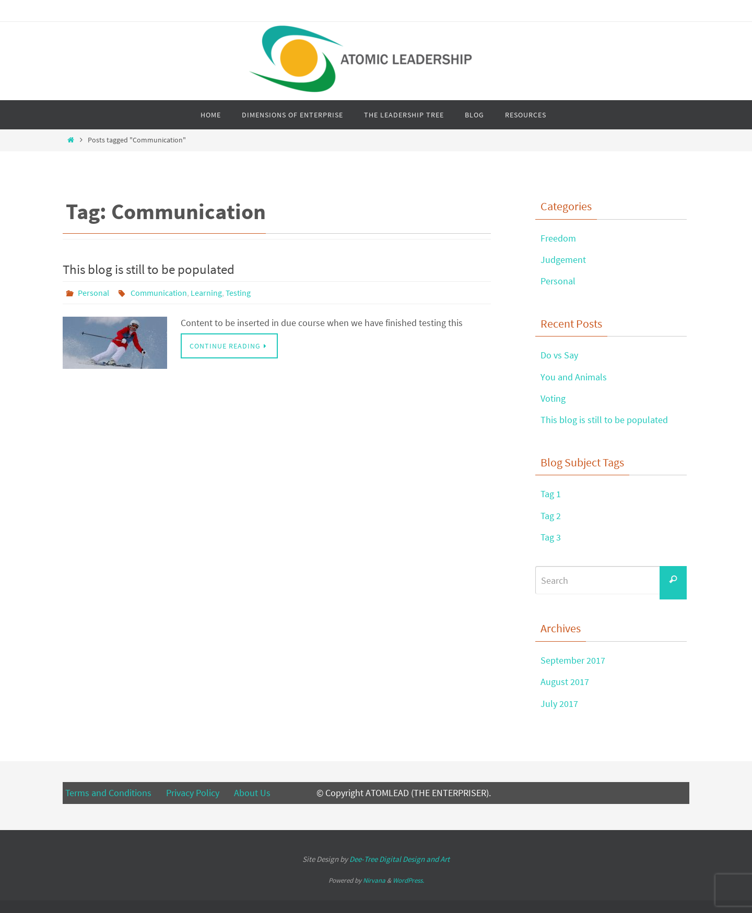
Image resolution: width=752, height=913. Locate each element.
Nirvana (374, 880)
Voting (553, 398)
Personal (93, 292)
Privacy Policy (192, 793)
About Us (252, 793)
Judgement (563, 260)
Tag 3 (550, 537)
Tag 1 (550, 494)
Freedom (558, 238)
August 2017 (564, 682)
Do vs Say (559, 355)
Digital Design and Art (399, 859)
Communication (159, 292)
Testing (238, 292)
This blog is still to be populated (148, 269)
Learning (206, 292)
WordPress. (408, 880)
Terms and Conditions (109, 793)
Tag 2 (550, 516)
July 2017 (559, 704)
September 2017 (572, 660)
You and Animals (573, 377)
